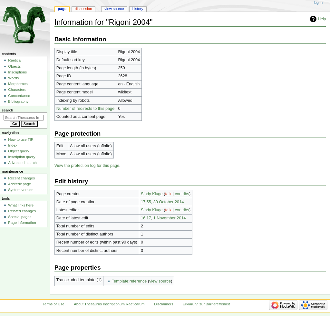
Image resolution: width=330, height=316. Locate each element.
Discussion (83, 9)
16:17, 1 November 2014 (163, 218)
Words (13, 78)
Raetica (14, 60)
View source (114, 9)
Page (62, 9)
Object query (18, 151)
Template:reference (129, 281)
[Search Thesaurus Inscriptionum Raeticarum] (24, 117)
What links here (21, 205)
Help (322, 19)
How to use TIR (21, 139)
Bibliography (18, 101)
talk (168, 194)
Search (7, 110)
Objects (14, 66)
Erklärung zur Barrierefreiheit (206, 304)
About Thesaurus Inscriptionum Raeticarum (109, 304)
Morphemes (17, 84)
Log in (318, 3)
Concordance (19, 96)
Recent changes (21, 178)
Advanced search (22, 163)
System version (20, 190)
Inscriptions (17, 72)
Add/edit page (19, 184)
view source (160, 281)
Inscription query (21, 157)
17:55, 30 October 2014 (162, 202)
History (137, 9)
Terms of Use (53, 304)
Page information (22, 223)
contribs (182, 194)
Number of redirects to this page (85, 108)
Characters (17, 89)
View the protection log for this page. (87, 165)
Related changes (22, 211)
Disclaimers (163, 304)
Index (12, 145)
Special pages (19, 217)
